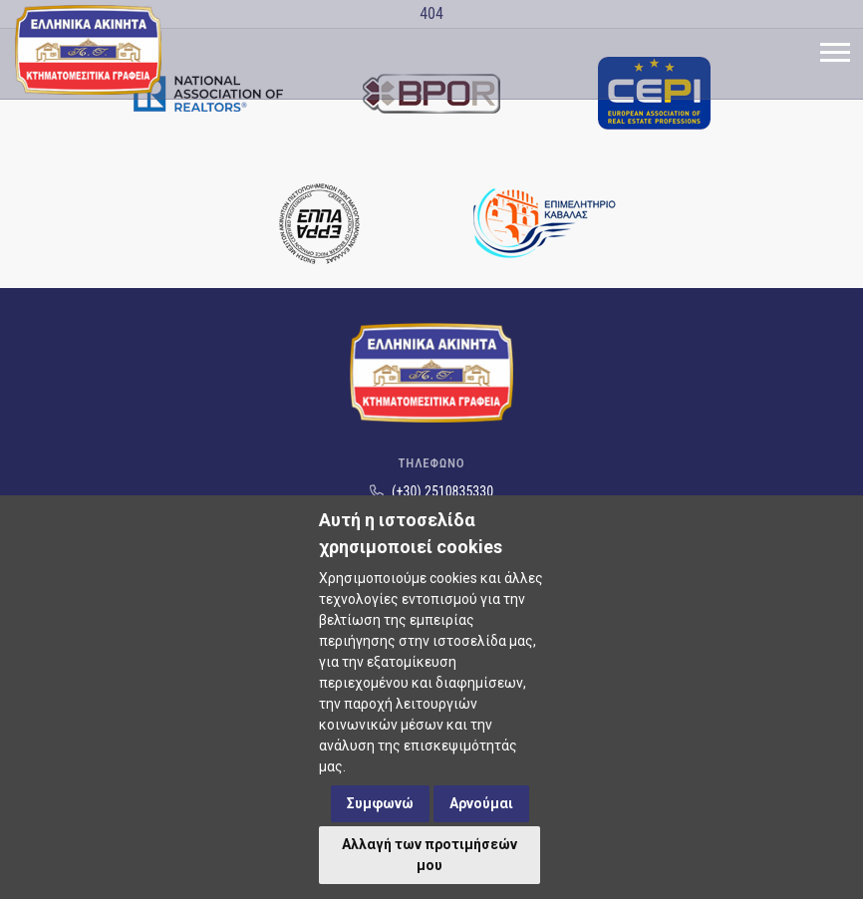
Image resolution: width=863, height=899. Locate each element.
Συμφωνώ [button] (380, 803)
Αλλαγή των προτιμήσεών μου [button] (429, 854)
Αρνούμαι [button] (481, 803)
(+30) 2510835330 (431, 491)
